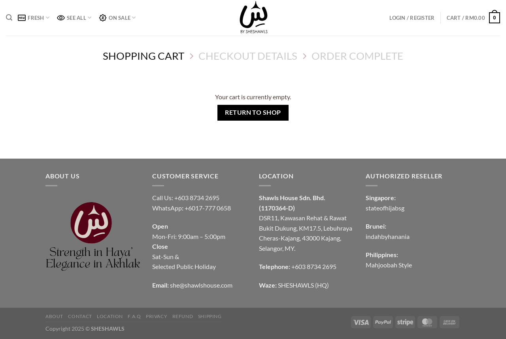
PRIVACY (156, 316)
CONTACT (80, 316)
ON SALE (117, 18)
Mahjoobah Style (389, 265)
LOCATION (110, 316)
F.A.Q (134, 316)
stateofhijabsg (385, 208)
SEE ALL (74, 17)
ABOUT (54, 316)
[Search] (9, 17)
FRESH (33, 17)
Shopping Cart (143, 56)
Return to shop (253, 112)
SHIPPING (210, 316)
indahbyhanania (388, 236)
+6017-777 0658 (208, 208)
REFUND (182, 316)
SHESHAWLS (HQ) (303, 285)
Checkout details (247, 56)
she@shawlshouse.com (201, 285)
